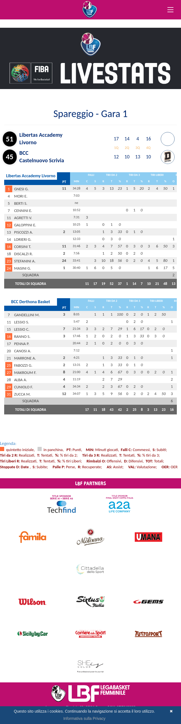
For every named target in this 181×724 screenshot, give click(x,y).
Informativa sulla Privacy (84, 718)
